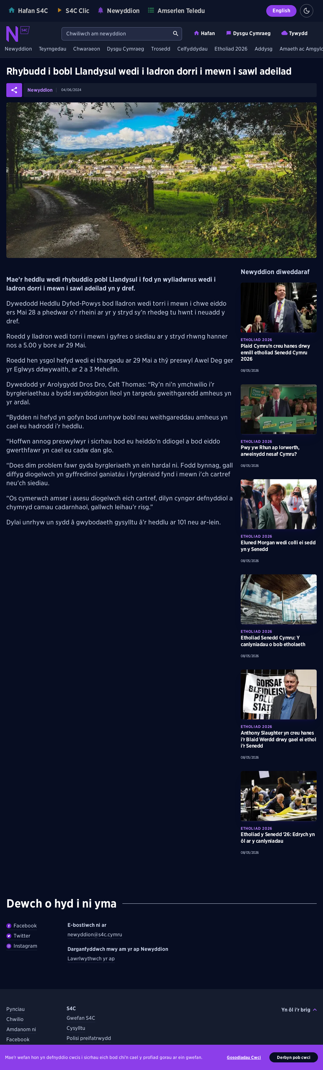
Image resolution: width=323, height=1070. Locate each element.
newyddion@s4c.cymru (95, 935)
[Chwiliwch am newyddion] (116, 34)
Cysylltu (76, 1028)
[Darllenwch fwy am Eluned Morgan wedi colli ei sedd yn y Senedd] (279, 504)
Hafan (204, 33)
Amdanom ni (21, 1029)
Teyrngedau (52, 49)
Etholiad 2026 (231, 49)
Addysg (264, 49)
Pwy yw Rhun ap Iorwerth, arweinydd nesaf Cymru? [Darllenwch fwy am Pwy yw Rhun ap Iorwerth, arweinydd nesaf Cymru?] (270, 450)
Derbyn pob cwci (293, 1057)
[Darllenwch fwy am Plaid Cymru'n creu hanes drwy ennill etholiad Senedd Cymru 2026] (279, 308)
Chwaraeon (86, 49)
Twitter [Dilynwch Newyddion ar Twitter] (18, 936)
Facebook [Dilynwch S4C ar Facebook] (18, 1039)
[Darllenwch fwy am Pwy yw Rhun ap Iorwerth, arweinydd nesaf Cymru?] (279, 409)
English (281, 11)
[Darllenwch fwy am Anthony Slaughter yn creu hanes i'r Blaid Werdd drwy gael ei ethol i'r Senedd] (279, 694)
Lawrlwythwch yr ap (91, 959)
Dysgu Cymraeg (248, 33)
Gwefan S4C (81, 1018)
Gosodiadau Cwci (244, 1057)
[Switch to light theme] (306, 10)
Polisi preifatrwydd (89, 1038)
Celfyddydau (192, 49)
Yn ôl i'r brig (299, 1010)
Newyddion (18, 49)
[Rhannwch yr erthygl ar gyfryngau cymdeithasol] (14, 90)
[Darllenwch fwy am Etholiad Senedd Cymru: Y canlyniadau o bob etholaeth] (279, 599)
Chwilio (15, 1019)
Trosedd (160, 49)
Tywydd (294, 33)
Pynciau (15, 1009)
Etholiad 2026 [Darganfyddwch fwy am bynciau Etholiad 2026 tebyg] (256, 340)
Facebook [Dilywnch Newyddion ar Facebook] (21, 926)
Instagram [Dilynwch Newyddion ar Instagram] (21, 946)
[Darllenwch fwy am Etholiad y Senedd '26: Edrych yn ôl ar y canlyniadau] (279, 796)
